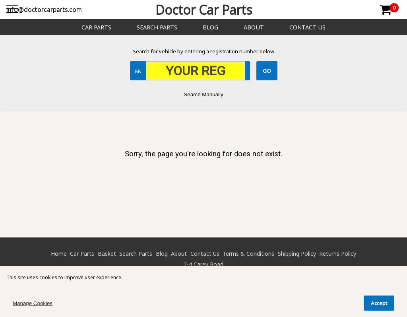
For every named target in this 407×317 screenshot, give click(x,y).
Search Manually (203, 94)
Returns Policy (337, 253)
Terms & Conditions (248, 253)
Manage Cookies (32, 303)
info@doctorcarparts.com (44, 9)
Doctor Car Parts (203, 9)
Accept (379, 303)
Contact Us (307, 27)
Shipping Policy (297, 253)
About (254, 27)
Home (59, 253)
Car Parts (96, 27)
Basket (107, 253)
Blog (210, 27)
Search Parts (157, 27)
